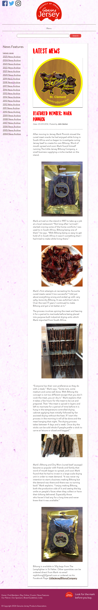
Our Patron (5, 597)
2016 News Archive (11, 89)
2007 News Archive (12, 122)
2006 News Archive (12, 126)
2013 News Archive (11, 100)
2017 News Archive (11, 86)
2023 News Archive (12, 64)
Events (33, 595)
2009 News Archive (12, 115)
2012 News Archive (11, 104)
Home (3, 595)
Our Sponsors (17, 597)
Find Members (13, 595)
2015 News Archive (11, 93)
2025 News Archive (12, 56)
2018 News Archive (11, 82)
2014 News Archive (11, 97)
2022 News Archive (12, 67)
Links (40, 597)
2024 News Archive (12, 60)
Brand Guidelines (30, 597)
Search (75, 36)
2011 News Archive (11, 108)
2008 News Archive (12, 119)
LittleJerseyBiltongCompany (63, 578)
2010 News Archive (11, 111)
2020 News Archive (12, 75)
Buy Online (24, 595)
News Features (13, 47)
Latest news (8, 53)
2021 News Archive (11, 71)
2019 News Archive (11, 78)
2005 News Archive (12, 130)
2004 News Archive (12, 134)
